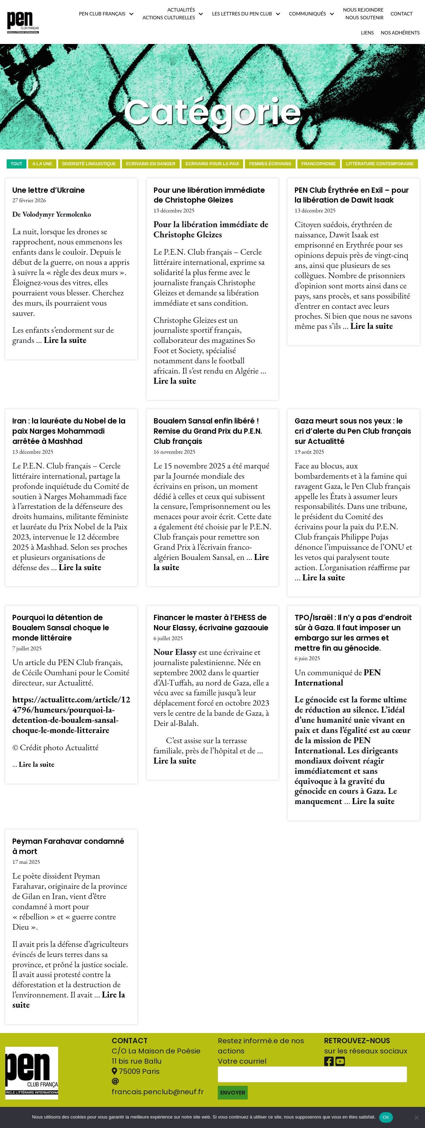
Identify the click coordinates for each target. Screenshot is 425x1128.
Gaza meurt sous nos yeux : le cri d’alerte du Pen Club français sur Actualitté (353, 431)
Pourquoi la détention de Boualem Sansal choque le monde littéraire (60, 627)
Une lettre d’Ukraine (48, 190)
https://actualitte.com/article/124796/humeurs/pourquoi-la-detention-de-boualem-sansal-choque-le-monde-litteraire (71, 714)
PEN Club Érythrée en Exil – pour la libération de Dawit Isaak (352, 195)
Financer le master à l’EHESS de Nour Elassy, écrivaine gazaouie (211, 622)
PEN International (338, 677)
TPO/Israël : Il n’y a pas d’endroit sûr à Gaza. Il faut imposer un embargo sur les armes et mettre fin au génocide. (353, 632)
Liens (367, 33)
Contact (401, 14)
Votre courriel (312, 1078)
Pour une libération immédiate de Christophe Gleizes (209, 195)
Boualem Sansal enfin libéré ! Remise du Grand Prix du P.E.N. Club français (208, 431)
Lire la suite (65, 339)
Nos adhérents (400, 33)
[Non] (416, 1117)
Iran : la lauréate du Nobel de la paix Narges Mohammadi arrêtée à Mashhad (68, 431)
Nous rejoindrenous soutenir (363, 13)
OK (386, 1117)
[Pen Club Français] (23, 22)
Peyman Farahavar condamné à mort (68, 846)
